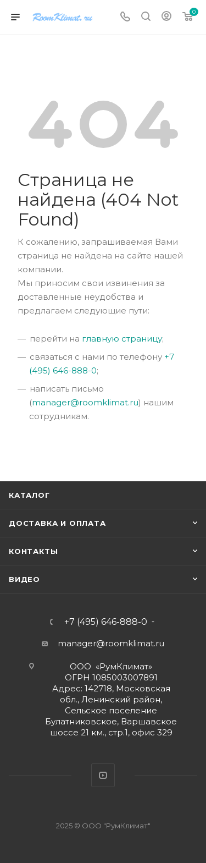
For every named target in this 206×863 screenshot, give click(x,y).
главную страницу (122, 338)
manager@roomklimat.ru (85, 402)
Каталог (29, 495)
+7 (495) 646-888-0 (105, 622)
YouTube (103, 775)
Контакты (33, 551)
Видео (24, 579)
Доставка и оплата (57, 523)
